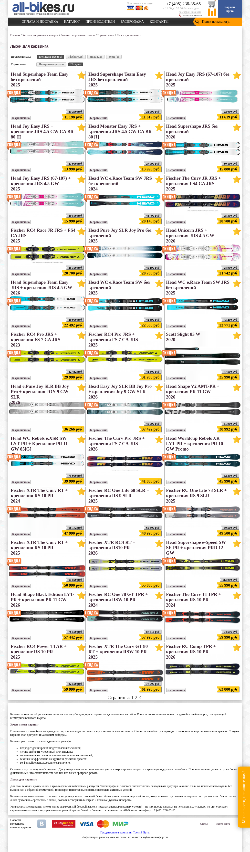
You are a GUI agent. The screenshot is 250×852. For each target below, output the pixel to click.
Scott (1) (114, 56)
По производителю (51, 64)
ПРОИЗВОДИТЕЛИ (100, 21)
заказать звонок (192, 15)
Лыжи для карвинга (129, 35)
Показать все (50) (50, 56)
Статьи (204, 823)
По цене (76, 64)
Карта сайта (223, 823)
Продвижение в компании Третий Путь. (125, 832)
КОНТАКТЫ (159, 21)
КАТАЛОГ (72, 21)
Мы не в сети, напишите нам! (243, 797)
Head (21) (96, 56)
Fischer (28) (75, 56)
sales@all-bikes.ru (190, 12)
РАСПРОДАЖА (132, 21)
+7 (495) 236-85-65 (183, 3)
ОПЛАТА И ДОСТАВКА (40, 21)
